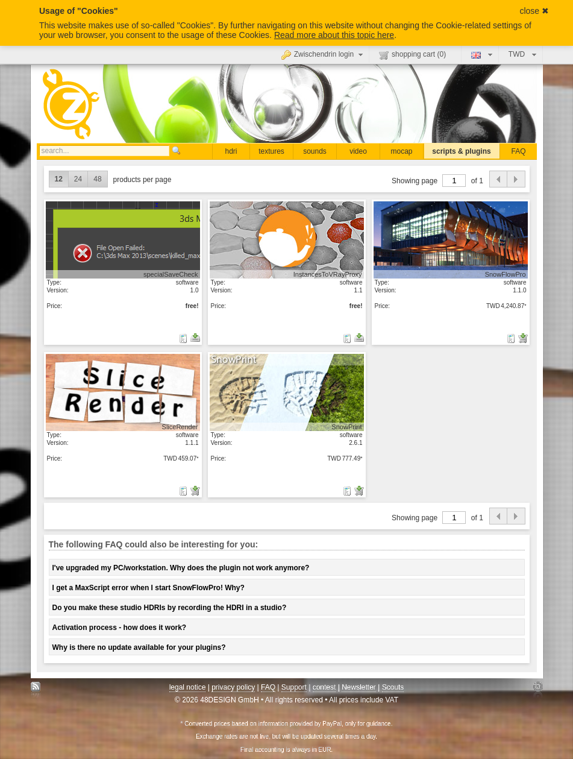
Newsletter (359, 687)
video (358, 151)
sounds (315, 151)
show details (123, 239)
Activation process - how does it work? (119, 627)
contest (324, 687)
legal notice (187, 687)
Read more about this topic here (334, 35)
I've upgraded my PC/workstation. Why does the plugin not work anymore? (181, 568)
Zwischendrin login (323, 54)
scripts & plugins (461, 151)
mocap (401, 151)
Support (294, 687)
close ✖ (534, 11)
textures (271, 151)
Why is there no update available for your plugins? (139, 647)
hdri (231, 151)
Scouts (393, 687)
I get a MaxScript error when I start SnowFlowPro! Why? (148, 588)
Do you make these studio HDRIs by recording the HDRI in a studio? (169, 607)
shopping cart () (412, 55)
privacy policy (233, 687)
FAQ (518, 151)
